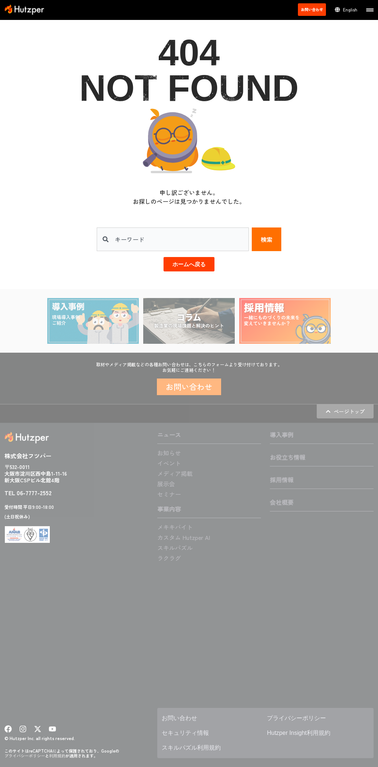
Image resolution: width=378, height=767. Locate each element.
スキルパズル (175, 547)
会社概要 (281, 502)
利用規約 (57, 756)
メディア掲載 (175, 473)
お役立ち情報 (287, 457)
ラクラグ (169, 558)
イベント (169, 463)
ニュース (169, 434)
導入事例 (281, 434)
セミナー (169, 494)
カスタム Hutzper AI (183, 537)
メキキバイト (175, 527)
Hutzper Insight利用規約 (298, 733)
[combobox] (173, 239)
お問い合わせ (179, 718)
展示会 (166, 483)
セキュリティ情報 (185, 733)
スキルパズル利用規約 (191, 747)
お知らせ (169, 452)
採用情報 (281, 479)
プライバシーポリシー (24, 756)
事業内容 (169, 508)
